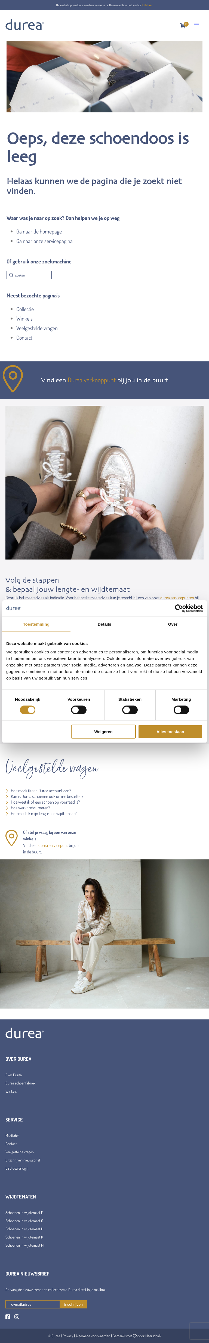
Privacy (68, 1335)
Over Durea (13, 1074)
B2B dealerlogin (17, 1168)
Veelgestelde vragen (37, 327)
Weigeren (103, 731)
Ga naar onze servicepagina (44, 240)
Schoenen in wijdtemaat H (24, 1229)
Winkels (24, 318)
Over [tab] (172, 624)
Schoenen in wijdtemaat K (24, 1237)
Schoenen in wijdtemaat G (24, 1220)
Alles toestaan (170, 731)
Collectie (25, 308)
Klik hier (147, 5)
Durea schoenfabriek (20, 1083)
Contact (24, 337)
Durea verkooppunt (92, 380)
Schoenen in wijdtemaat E (24, 1212)
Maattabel (12, 1135)
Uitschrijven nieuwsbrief (22, 1160)
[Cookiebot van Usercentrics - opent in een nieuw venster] (179, 608)
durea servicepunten (177, 597)
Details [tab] (104, 624)
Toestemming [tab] (36, 624)
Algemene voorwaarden (93, 1335)
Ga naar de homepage (39, 231)
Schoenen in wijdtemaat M (24, 1245)
